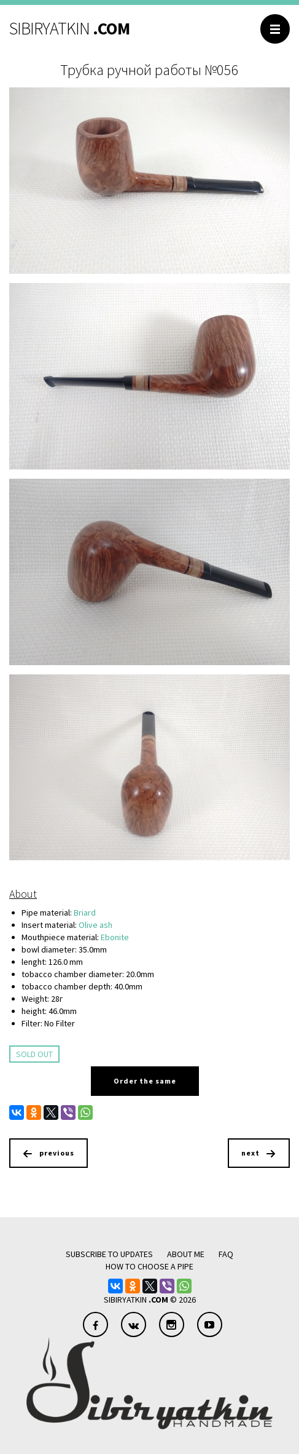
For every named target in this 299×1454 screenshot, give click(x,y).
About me (185, 1254)
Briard (85, 912)
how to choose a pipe (149, 1266)
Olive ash (95, 924)
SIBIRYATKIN (69, 28)
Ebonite (115, 937)
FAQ (226, 1254)
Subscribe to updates (109, 1254)
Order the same (145, 1080)
